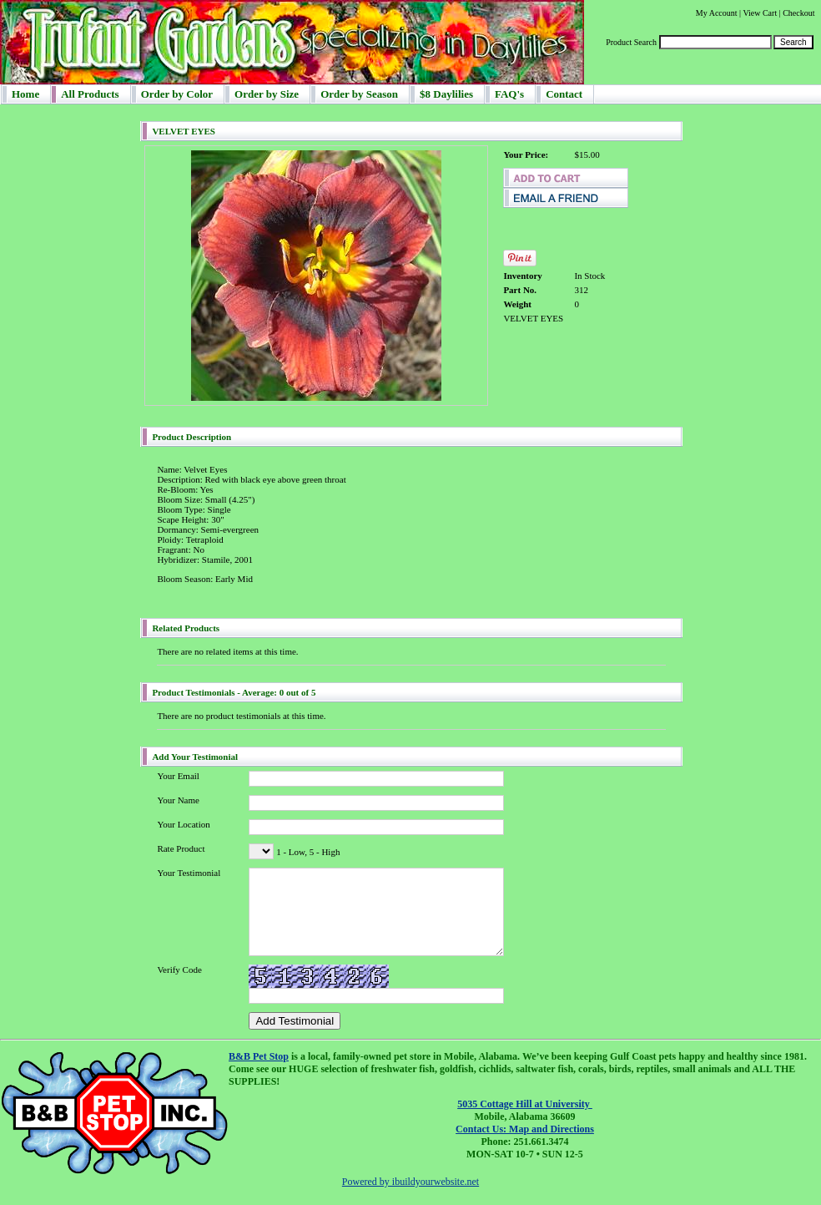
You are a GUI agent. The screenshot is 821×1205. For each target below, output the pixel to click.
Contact (564, 94)
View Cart (760, 13)
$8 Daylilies (446, 94)
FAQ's (509, 94)
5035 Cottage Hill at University (524, 1104)
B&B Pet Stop (259, 1056)
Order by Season (359, 94)
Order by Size (266, 94)
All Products (89, 94)
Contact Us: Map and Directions (525, 1129)
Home (25, 94)
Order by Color (177, 94)
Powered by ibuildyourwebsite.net (410, 1181)
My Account (717, 13)
